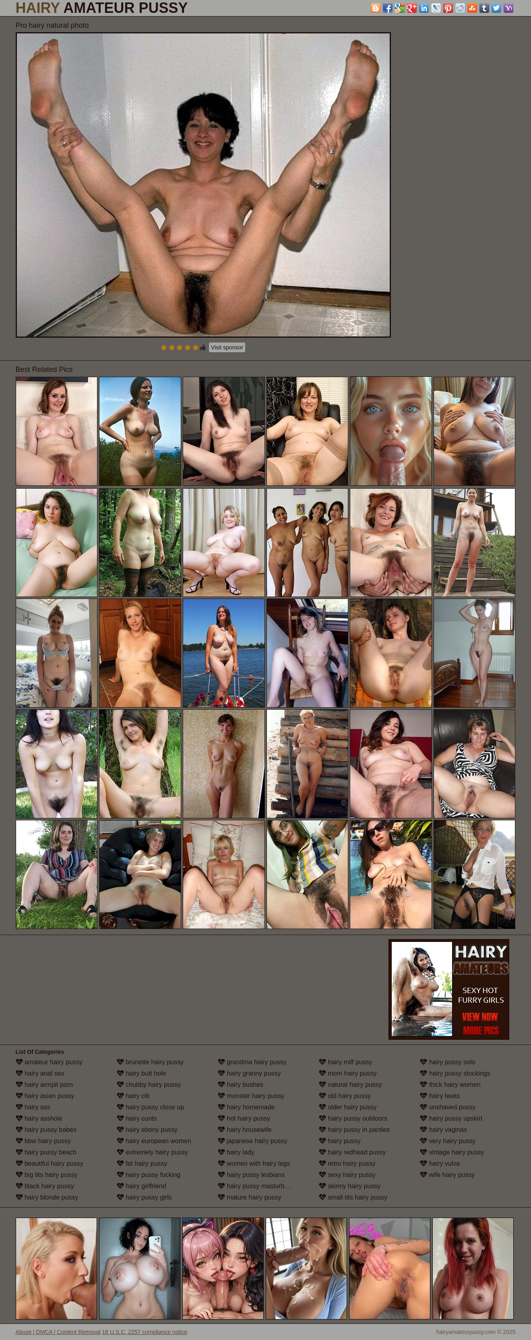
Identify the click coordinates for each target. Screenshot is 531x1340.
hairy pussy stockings (455, 1073)
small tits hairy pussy (353, 1197)
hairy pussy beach (46, 1152)
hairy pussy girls (144, 1197)
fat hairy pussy (142, 1163)
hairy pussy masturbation (258, 1186)
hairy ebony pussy (147, 1129)
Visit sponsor (227, 347)
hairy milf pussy (345, 1062)
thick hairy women (450, 1084)
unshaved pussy (447, 1107)
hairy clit (133, 1095)
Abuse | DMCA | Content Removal (58, 1332)
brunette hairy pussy (150, 1062)
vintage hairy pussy (452, 1152)
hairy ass (33, 1107)
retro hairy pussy (347, 1163)
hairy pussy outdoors (353, 1118)
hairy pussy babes (46, 1129)
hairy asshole (39, 1118)
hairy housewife (245, 1129)
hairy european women (154, 1141)
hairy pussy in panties (354, 1129)
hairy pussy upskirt (451, 1118)
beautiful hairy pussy (49, 1163)
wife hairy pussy (447, 1174)
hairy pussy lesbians (251, 1174)
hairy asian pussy (45, 1095)
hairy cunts (137, 1118)
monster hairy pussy (251, 1095)
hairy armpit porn (44, 1084)
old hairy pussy (345, 1095)
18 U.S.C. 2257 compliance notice (145, 1332)
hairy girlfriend (141, 1186)
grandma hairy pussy (252, 1062)
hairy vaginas (443, 1129)
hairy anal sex (40, 1073)
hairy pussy (339, 1141)
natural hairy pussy (350, 1084)
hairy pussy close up (150, 1107)
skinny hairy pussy (349, 1186)
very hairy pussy (447, 1141)
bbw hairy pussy (43, 1141)
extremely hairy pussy (152, 1152)
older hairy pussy (347, 1107)
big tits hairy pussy (47, 1174)
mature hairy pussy (249, 1197)
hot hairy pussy (244, 1118)
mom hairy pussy (347, 1073)
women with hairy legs (254, 1163)
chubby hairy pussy (149, 1084)
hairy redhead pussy (352, 1152)
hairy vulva (440, 1163)
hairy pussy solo (447, 1062)
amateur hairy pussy (49, 1062)
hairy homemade (246, 1107)
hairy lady (236, 1152)
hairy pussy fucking (149, 1174)
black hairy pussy (45, 1186)
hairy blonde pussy (47, 1197)
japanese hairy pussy (252, 1141)
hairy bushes (240, 1084)
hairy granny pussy (249, 1073)
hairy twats (440, 1095)
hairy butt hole (141, 1073)
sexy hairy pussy (347, 1174)
